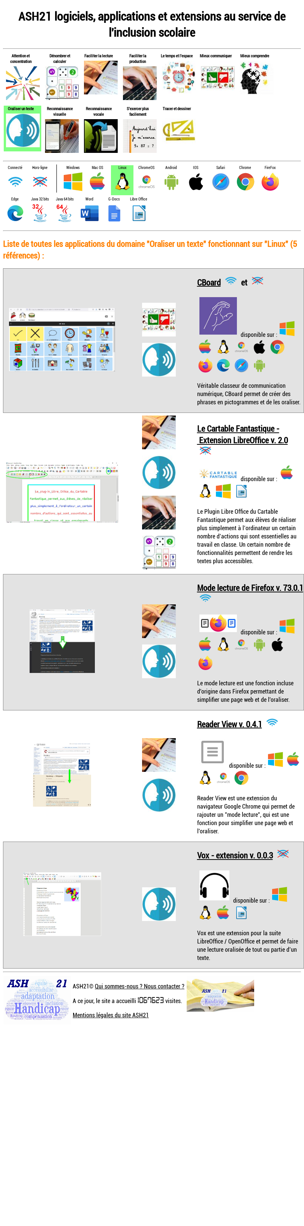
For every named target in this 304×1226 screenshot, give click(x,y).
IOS (195, 167)
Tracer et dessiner (177, 108)
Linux (122, 167)
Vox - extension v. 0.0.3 (235, 855)
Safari (220, 167)
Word (89, 199)
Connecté (15, 167)
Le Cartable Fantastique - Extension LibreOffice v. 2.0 (242, 434)
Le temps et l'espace (177, 55)
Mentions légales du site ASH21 (111, 1015)
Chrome (245, 167)
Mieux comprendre (254, 55)
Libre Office (138, 199)
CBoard (209, 282)
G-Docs (114, 199)
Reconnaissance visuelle (60, 111)
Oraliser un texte (21, 108)
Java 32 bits (40, 199)
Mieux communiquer (216, 55)
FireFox (270, 167)
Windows (72, 167)
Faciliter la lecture (98, 55)
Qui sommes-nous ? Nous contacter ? (139, 986)
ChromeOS (146, 167)
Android (171, 167)
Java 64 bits (64, 199)
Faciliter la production (137, 58)
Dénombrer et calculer (59, 58)
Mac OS (97, 167)
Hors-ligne (40, 167)
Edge (15, 199)
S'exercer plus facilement (138, 111)
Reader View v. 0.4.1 (229, 724)
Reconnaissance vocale (99, 111)
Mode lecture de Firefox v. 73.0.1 (250, 588)
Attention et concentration (20, 58)
